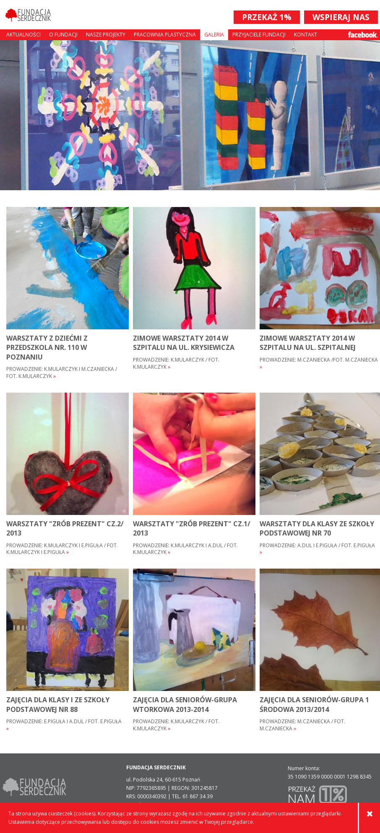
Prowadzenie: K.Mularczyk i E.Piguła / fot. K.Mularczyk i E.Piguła (62, 549)
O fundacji (63, 34)
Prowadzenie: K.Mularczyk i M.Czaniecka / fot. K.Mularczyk (61, 373)
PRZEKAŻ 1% (267, 17)
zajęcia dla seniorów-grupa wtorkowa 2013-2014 (185, 704)
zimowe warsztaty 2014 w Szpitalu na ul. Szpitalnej (308, 343)
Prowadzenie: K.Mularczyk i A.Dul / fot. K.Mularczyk (185, 549)
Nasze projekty (105, 34)
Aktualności (23, 34)
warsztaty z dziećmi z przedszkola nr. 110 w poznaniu (47, 348)
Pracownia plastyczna (165, 34)
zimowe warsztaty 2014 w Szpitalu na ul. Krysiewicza (183, 343)
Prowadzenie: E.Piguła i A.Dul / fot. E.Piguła (64, 725)
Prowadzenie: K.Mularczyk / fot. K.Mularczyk (176, 363)
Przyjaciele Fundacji (259, 34)
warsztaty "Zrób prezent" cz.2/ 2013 (65, 528)
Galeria (214, 34)
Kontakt (305, 34)
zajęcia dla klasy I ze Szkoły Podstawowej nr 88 (57, 704)
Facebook (363, 34)
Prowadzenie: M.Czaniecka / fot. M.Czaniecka (302, 725)
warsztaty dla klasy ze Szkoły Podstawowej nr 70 (317, 528)
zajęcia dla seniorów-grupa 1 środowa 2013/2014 (314, 704)
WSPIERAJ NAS (341, 17)
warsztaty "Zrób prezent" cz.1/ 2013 (191, 528)
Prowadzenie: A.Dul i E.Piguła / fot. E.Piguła (317, 549)
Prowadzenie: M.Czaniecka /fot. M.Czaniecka (319, 363)
